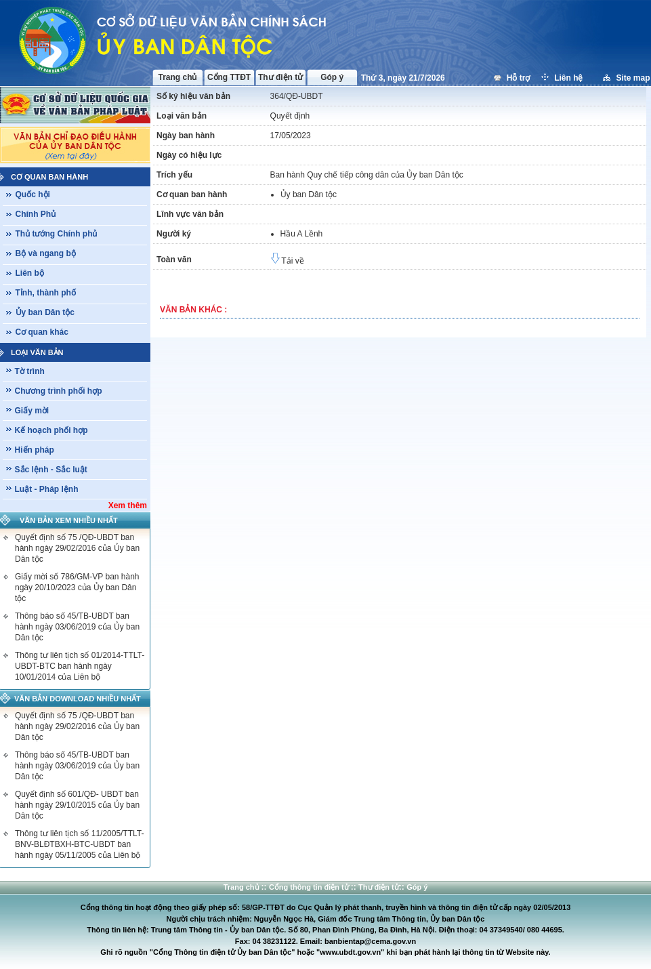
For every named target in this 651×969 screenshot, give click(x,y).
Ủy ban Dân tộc (45, 312)
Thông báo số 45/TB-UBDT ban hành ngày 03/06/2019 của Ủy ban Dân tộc (77, 626)
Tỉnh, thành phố (46, 292)
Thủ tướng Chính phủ (57, 234)
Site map (633, 78)
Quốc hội (33, 194)
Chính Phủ (36, 214)
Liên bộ (30, 273)
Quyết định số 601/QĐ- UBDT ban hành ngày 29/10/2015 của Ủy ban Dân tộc (77, 805)
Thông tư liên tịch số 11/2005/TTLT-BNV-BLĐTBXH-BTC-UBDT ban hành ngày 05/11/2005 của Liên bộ (79, 844)
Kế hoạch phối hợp (51, 430)
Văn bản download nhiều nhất (77, 699)
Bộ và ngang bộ (46, 253)
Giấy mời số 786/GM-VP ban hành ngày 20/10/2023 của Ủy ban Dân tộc (77, 587)
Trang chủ (177, 77)
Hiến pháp (34, 450)
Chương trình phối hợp (58, 391)
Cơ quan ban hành (49, 177)
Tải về (286, 261)
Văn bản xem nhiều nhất (69, 520)
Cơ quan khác (42, 332)
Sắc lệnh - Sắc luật (51, 469)
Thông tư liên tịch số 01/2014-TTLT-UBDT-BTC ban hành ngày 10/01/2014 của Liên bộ (79, 666)
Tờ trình (30, 371)
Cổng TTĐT (229, 77)
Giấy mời (32, 410)
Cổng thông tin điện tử (310, 887)
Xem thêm (127, 505)
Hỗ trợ (519, 78)
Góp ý (331, 77)
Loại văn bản (37, 352)
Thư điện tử (280, 77)
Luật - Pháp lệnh (47, 489)
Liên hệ (569, 78)
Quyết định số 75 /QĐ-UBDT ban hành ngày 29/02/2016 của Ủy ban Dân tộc (77, 548)
